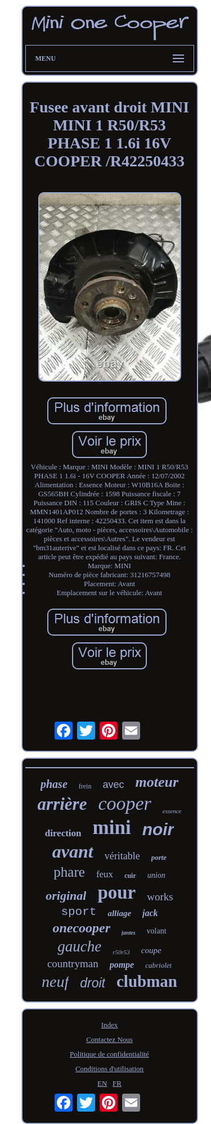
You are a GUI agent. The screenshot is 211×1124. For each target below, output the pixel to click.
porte (159, 857)
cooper (124, 803)
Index (109, 1025)
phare (69, 872)
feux (104, 874)
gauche (79, 946)
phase (54, 784)
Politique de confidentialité (109, 1054)
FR (117, 1083)
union (156, 875)
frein (85, 786)
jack (150, 913)
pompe (122, 964)
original (66, 896)
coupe (151, 950)
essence (172, 811)
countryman (72, 963)
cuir (130, 876)
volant (157, 931)
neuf (55, 981)
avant (72, 851)
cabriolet (158, 965)
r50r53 (121, 952)
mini (112, 828)
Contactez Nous (109, 1039)
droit (92, 983)
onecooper (81, 928)
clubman (146, 981)
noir (158, 829)
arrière (62, 804)
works (160, 897)
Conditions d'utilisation (109, 1068)
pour (116, 892)
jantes (128, 933)
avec (113, 784)
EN (102, 1083)
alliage (119, 913)
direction (63, 833)
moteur (156, 782)
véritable (122, 856)
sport (78, 911)
